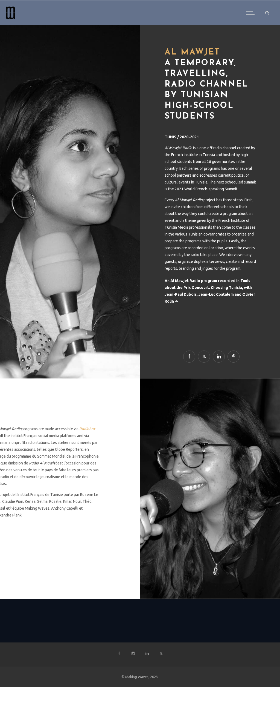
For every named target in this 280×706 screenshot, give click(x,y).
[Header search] (267, 13)
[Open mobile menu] (251, 12)
